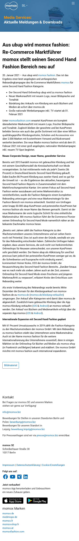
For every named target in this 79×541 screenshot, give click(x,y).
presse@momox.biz (47, 435)
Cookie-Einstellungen (53, 465)
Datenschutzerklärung (28, 465)
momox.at (7, 528)
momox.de (23, 294)
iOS (35, 305)
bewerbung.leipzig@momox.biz (28, 429)
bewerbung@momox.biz (23, 422)
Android (44, 305)
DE (24, 5)
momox (65, 82)
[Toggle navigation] (73, 3)
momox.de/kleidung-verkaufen (46, 294)
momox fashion (46, 75)
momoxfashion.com (20, 120)
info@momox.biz (11, 412)
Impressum (8, 465)
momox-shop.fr (10, 524)
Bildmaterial (10, 365)
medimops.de (9, 517)
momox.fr (7, 520)
